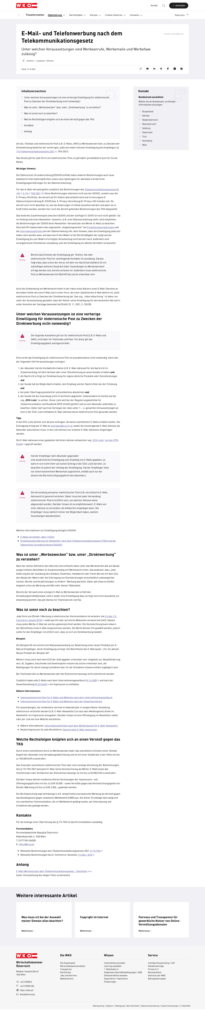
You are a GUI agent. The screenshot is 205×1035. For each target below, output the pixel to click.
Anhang (28, 135)
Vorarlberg (145, 144)
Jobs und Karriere (68, 1001)
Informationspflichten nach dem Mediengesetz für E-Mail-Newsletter (81, 729)
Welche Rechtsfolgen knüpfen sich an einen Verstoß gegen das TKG (59, 123)
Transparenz (66, 994)
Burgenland (146, 115)
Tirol (143, 140)
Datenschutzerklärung (150, 1031)
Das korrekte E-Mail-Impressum (80, 733)
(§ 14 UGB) (91, 684)
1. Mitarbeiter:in (111, 994)
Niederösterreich (148, 123)
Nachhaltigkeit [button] (78, 15)
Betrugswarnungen (157, 1004)
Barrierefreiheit (133, 1031)
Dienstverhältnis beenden (115, 1001)
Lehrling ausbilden (112, 991)
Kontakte (29, 129)
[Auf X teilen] (175, 72)
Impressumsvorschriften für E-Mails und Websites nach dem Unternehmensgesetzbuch (66, 701)
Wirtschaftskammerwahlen (72, 991)
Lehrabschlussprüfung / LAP (161, 988)
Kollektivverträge (156, 991)
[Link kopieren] (141, 72)
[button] (182, 15)
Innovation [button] (136, 15)
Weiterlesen (28, 956)
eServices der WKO (156, 1001)
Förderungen (110, 1007)
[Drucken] (181, 72)
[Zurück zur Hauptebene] (19, 15)
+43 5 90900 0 (24, 1007)
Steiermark (146, 135)
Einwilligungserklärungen (101, 230)
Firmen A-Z (153, 994)
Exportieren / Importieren (116, 1004)
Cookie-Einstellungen (170, 1031)
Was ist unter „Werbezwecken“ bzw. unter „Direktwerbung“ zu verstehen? (62, 111)
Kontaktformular (25, 1020)
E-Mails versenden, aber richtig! (37, 540)
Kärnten (144, 119)
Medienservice (66, 1004)
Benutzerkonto (154, 997)
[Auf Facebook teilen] (168, 72)
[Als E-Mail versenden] (147, 72)
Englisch (109, 1031)
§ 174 (25, 197)
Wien (143, 148)
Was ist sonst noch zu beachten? (41, 117)
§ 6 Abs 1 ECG (85, 858)
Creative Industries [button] (116, 15)
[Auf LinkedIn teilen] (154, 72)
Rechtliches (65, 997)
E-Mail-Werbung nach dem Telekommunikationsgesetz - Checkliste (51, 874)
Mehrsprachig (98, 1031)
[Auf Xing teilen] (161, 72)
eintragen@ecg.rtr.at (61, 429)
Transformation (35, 15)
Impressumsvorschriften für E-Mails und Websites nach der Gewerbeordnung (61, 705)
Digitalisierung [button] (57, 15)
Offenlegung (120, 1031)
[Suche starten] (164, 5)
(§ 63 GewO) (41, 687)
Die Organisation (67, 988)
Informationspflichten (31, 234)
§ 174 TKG (95, 854)
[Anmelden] (178, 5)
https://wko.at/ (24, 1015)
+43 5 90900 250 (25, 1011)
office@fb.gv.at (26, 848)
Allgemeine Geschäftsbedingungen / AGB (123, 997)
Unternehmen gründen (114, 988)
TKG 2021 (36, 197)
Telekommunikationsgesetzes (101, 193)
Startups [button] (96, 15)
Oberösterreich (147, 127)
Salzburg (144, 131)
